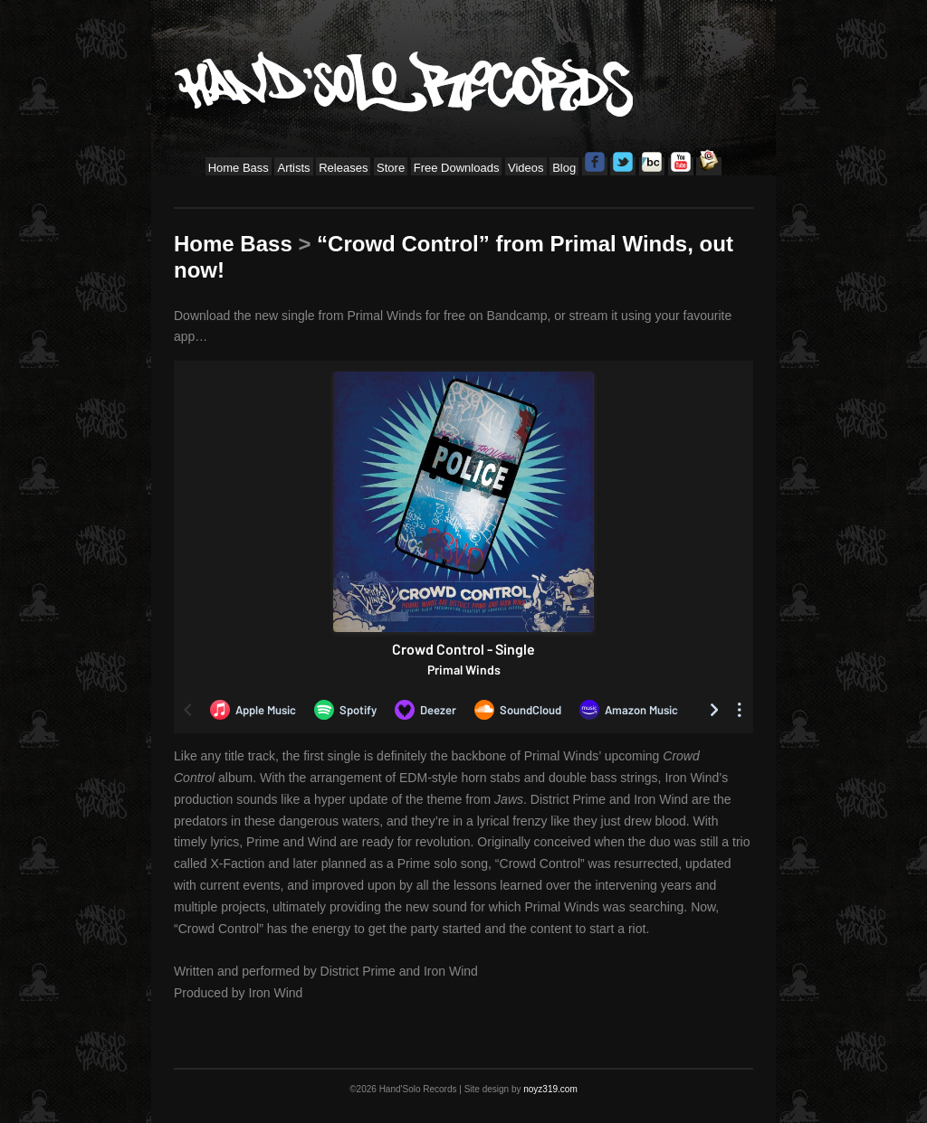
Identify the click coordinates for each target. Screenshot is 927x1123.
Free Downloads (457, 168)
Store (391, 168)
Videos (526, 168)
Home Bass (238, 168)
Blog (564, 168)
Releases (343, 168)
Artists (293, 168)
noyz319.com (550, 1089)
